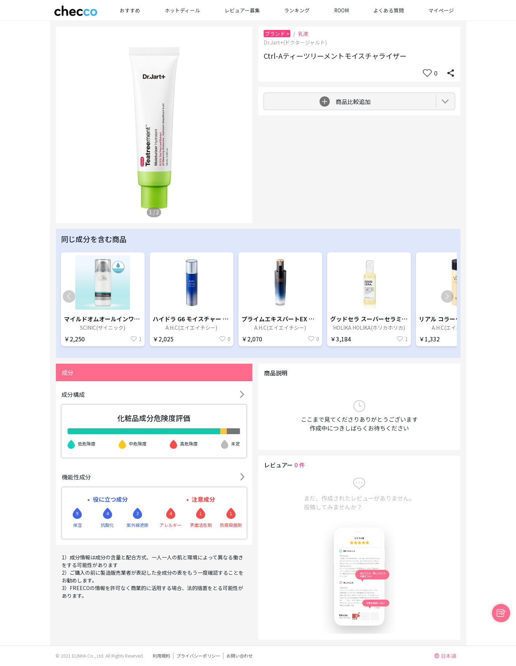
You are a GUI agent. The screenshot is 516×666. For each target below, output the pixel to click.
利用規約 (161, 655)
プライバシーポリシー (198, 655)
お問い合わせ (239, 655)
